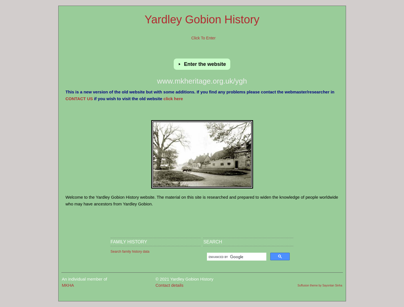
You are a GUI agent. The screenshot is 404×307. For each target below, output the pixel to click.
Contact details (169, 285)
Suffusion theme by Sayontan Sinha (320, 285)
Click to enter (203, 38)
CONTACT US (79, 98)
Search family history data (130, 252)
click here (173, 98)
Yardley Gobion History (202, 19)
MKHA (68, 285)
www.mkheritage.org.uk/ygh (202, 81)
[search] (236, 257)
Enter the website (205, 64)
